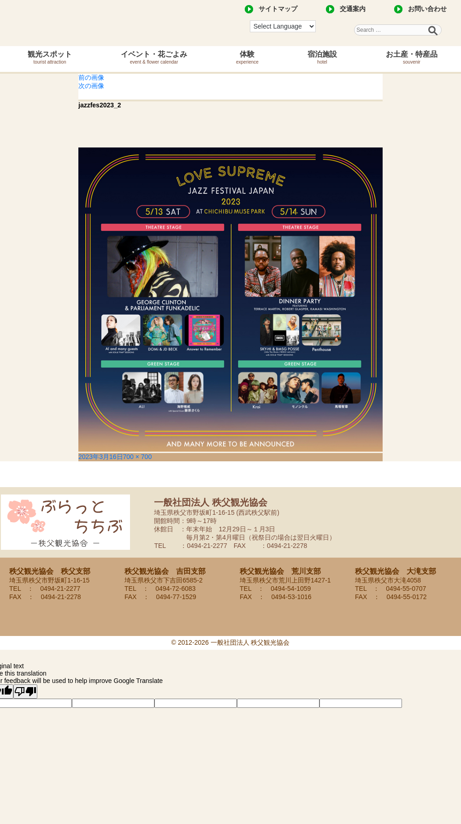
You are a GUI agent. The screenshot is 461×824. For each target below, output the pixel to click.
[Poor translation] (25, 691)
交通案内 (353, 8)
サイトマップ (278, 8)
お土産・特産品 (411, 57)
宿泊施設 (322, 57)
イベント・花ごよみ (154, 57)
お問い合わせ (427, 8)
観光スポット (50, 57)
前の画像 (91, 77)
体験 (247, 57)
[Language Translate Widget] (283, 26)
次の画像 (91, 85)
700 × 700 (137, 456)
